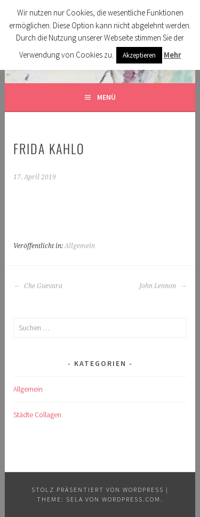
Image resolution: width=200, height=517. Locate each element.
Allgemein (80, 246)
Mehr (172, 55)
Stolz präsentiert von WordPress (97, 490)
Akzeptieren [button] (139, 55)
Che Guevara (37, 286)
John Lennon (163, 286)
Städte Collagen (37, 414)
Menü (106, 97)
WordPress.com (131, 499)
